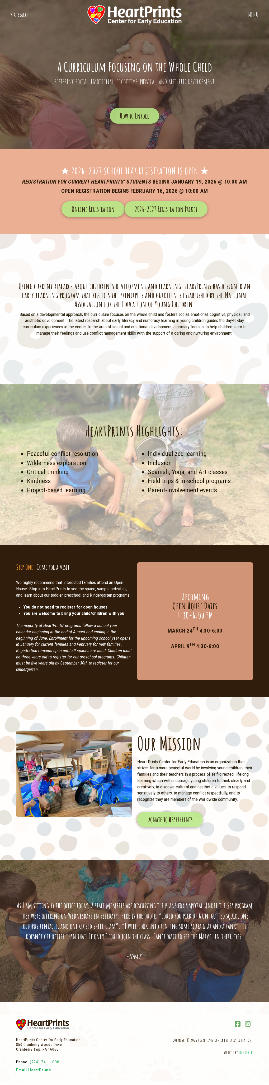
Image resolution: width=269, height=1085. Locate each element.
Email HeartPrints (33, 1070)
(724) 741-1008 (44, 1062)
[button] (253, 15)
